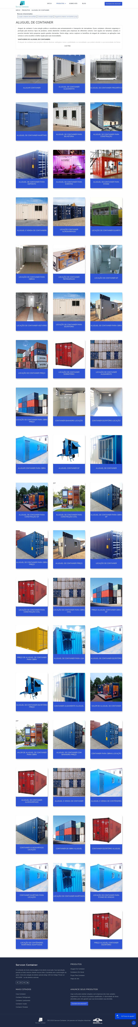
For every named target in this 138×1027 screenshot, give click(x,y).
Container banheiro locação (45, 17)
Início (49, 3)
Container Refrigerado (23, 997)
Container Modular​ (22, 1007)
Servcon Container (27, 964)
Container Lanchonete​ (23, 1000)
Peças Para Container (77, 975)
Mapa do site (74, 979)
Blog (84, 3)
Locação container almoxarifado (27, 17)
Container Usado (21, 1004)
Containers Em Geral (77, 972)
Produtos (60, 3)
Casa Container (21, 994)
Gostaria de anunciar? (113, 4)
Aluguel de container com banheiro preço (66, 17)
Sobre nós (73, 3)
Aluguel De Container (77, 969)
